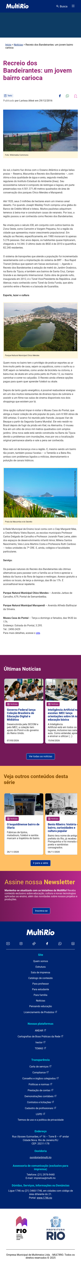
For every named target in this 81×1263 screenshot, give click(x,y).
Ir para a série (40, 863)
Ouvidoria (40, 1151)
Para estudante (40, 989)
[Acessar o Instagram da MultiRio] (21, 944)
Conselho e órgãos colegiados (40, 1078)
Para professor (40, 983)
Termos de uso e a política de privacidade (41, 1119)
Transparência (40, 1059)
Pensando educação (40, 1006)
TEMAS (40, 1048)
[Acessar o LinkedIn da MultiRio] (73, 944)
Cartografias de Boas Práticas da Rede (40, 1036)
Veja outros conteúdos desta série (36, 779)
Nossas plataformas (40, 1023)
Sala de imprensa (40, 972)
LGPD (40, 1114)
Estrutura (41, 966)
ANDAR (40, 1030)
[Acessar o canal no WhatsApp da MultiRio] (60, 944)
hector (41, 1042)
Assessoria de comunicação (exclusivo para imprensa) (40, 1167)
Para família (40, 995)
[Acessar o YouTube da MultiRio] (8, 944)
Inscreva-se (41, 910)
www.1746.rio (44, 1197)
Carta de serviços (40, 1066)
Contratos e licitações (40, 1102)
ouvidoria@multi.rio (40, 1157)
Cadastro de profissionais (40, 1108)
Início (8, 44)
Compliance (40, 1072)
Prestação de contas (40, 1090)
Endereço (41, 1131)
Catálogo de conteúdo (40, 978)
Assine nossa (40, 882)
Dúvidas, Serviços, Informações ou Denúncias (40, 1185)
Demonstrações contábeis (41, 1096)
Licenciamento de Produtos (40, 1012)
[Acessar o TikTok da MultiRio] (34, 944)
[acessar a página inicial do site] (17, 6)
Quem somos (40, 961)
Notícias (18, 44)
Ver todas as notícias (40, 756)
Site (40, 954)
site (38, 633)
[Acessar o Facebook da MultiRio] (47, 944)
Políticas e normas (40, 1084)
